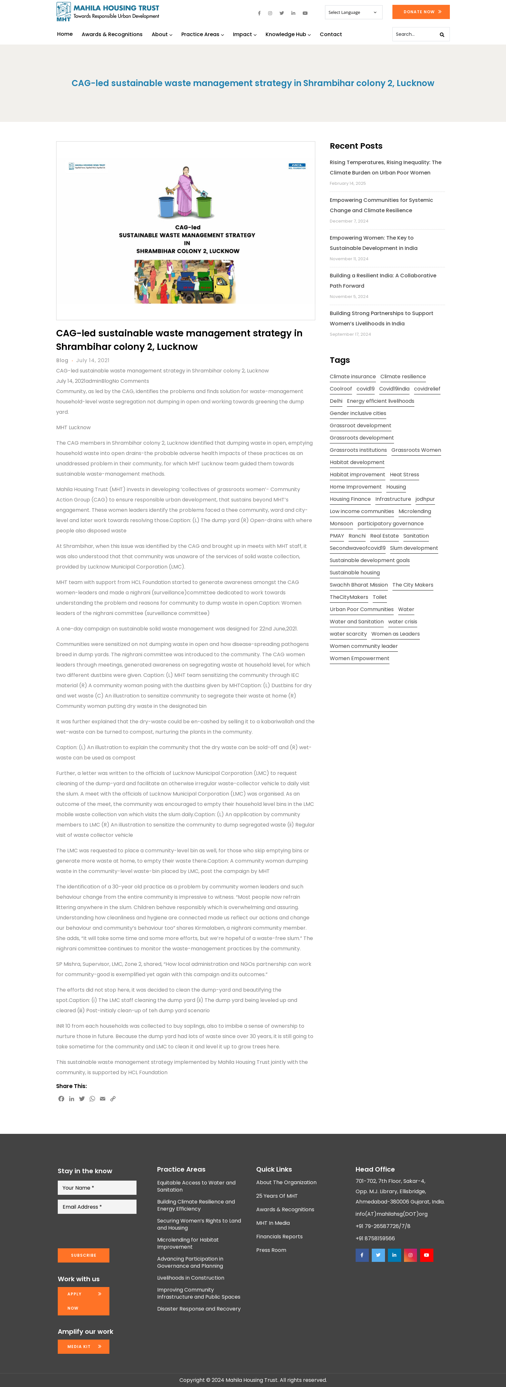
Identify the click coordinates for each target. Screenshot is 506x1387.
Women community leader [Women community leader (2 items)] (364, 646)
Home (65, 34)
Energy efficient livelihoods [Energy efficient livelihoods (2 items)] (380, 401)
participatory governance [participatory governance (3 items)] (391, 523)
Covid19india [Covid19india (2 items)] (394, 388)
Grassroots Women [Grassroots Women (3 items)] (416, 450)
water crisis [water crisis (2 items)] (402, 621)
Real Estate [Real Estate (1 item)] (384, 536)
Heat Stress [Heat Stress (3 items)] (404, 474)
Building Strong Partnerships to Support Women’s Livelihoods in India (381, 318)
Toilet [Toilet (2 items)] (380, 597)
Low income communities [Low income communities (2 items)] (362, 511)
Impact (245, 34)
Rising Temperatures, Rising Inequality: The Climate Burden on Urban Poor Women (385, 167)
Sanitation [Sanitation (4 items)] (416, 536)
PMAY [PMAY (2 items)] (337, 536)
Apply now (74, 1301)
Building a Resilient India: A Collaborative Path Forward (383, 281)
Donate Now (419, 12)
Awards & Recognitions (112, 34)
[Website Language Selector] (353, 12)
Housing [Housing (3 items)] (396, 486)
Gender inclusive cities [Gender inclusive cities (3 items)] (358, 413)
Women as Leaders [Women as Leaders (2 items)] (395, 634)
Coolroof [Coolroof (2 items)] (341, 388)
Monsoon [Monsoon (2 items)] (341, 523)
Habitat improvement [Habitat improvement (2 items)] (357, 474)
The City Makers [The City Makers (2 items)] (412, 585)
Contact (331, 34)
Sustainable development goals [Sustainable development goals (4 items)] (370, 560)
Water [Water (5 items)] (406, 609)
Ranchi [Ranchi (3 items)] (357, 536)
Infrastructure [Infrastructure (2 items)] (393, 499)
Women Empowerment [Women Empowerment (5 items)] (360, 658)
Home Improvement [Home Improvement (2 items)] (356, 486)
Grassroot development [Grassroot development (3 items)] (360, 425)
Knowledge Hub (288, 34)
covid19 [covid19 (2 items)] (366, 388)
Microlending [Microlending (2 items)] (415, 511)
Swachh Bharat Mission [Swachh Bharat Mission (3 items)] (359, 585)
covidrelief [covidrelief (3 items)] (427, 388)
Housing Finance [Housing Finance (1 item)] (350, 499)
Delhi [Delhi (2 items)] (336, 401)
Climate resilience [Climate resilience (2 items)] (403, 376)
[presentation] (107, 1231)
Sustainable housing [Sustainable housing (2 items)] (355, 572)
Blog (62, 360)
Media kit (79, 1346)
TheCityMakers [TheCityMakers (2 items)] (349, 597)
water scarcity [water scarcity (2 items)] (348, 634)
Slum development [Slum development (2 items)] (414, 548)
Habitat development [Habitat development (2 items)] (357, 462)
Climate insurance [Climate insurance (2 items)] (353, 376)
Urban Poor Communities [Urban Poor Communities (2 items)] (362, 609)
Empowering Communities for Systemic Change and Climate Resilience (381, 205)
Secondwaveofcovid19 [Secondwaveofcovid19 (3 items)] (358, 548)
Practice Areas (202, 34)
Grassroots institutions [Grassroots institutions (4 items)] (358, 450)
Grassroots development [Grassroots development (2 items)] (362, 437)
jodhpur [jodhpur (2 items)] (425, 499)
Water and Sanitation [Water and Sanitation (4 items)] (357, 621)
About (162, 34)
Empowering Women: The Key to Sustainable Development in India (374, 243)
